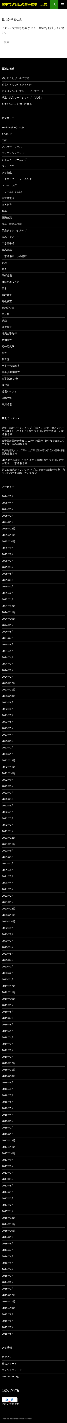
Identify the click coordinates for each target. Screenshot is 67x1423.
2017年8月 (8, 1166)
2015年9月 (8, 1314)
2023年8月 (8, 708)
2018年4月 (8, 1114)
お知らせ (7, 133)
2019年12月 (8, 985)
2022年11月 (8, 766)
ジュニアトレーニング (14, 159)
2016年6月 (8, 1256)
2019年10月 (8, 998)
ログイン (7, 1357)
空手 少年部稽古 (11, 372)
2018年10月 (8, 1075)
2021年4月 (8, 882)
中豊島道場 (8, 198)
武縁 (4, 320)
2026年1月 (8, 522)
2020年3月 (8, 966)
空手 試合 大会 (10, 378)
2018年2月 (8, 1127)
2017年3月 (8, 1198)
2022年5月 (8, 805)
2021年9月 (8, 850)
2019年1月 (8, 1056)
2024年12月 (8, 605)
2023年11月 (8, 689)
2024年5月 (8, 650)
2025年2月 (8, 592)
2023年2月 (8, 747)
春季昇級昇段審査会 (13, 440)
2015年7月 (8, 1327)
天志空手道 (8, 243)
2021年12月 (8, 837)
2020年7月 (8, 940)
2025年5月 (8, 573)
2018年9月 (8, 1082)
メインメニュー (62, 4)
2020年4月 (8, 960)
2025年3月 (8, 586)
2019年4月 (8, 1037)
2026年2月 (8, 515)
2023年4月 (8, 734)
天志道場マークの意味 (14, 256)
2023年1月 (8, 753)
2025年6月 (8, 567)
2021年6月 (8, 869)
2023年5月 (8, 728)
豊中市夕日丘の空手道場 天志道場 (26, 4)
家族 (4, 262)
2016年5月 (8, 1262)
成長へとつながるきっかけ (17, 84)
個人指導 (7, 204)
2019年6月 (8, 1024)
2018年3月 (8, 1121)
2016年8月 (8, 1243)
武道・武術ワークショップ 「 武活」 (22, 97)
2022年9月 (8, 779)
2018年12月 (8, 1063)
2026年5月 (8, 496)
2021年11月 (8, 844)
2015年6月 (8, 1333)
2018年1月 (8, 1133)
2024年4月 (8, 657)
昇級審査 (7, 301)
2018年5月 (8, 1108)
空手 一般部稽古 (11, 365)
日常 (4, 288)
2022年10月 (8, 773)
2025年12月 (8, 528)
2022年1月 (8, 831)
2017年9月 (8, 1159)
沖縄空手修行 (9, 333)
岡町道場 (7, 275)
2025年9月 (8, 547)
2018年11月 (8, 1069)
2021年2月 (8, 895)
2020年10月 (8, 921)
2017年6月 (8, 1179)
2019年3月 (8, 1043)
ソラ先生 (7, 172)
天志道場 (7, 249)
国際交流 (7, 217)
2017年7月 (8, 1172)
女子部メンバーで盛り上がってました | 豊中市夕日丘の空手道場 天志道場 (33, 431)
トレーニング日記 (12, 191)
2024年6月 (8, 644)
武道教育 (7, 327)
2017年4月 (8, 1191)
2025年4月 (8, 580)
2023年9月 (8, 702)
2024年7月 (8, 637)
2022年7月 (8, 792)
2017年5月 (8, 1185)
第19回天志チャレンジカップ (18, 469)
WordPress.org (10, 1376)
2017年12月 (8, 1140)
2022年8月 (8, 786)
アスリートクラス (12, 146)
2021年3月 (8, 889)
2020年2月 (8, 972)
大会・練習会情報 (12, 223)
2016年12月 (8, 1217)
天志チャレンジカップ (14, 230)
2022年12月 (8, 760)
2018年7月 (8, 1095)
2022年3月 (8, 818)
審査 (4, 269)
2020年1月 (8, 979)
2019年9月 (8, 1005)
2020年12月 (8, 908)
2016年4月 (8, 1269)
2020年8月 (8, 934)
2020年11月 (8, 914)
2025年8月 (8, 554)
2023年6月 (8, 721)
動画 (4, 211)
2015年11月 (8, 1301)
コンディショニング (13, 153)
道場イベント (9, 391)
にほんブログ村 (10, 1403)
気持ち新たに (9, 450)
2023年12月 (8, 683)
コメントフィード (12, 1369)
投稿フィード (9, 1363)
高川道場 (7, 404)
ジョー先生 (8, 165)
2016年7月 (8, 1249)
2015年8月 (8, 1320)
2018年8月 (8, 1088)
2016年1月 (8, 1288)
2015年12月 (8, 1294)
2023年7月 (8, 715)
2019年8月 (8, 1011)
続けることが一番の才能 (15, 78)
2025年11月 (8, 534)
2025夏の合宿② (11, 459)
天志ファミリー (10, 236)
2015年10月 (8, 1307)
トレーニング (9, 185)
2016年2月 (8, 1282)
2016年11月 (8, 1224)
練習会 (5, 384)
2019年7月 (8, 1018)
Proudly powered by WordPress (17, 1418)
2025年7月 (8, 560)
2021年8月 (8, 856)
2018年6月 (8, 1101)
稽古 (4, 352)
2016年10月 (8, 1230)
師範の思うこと (10, 281)
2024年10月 (8, 618)
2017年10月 (8, 1153)
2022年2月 (8, 824)
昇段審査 (7, 294)
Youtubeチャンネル (13, 127)
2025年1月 (8, 599)
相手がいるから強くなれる (17, 103)
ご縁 (4, 140)
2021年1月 (8, 902)
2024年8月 (8, 631)
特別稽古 (7, 339)
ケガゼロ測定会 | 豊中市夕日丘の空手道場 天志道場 (33, 471)
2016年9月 (8, 1237)
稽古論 (5, 359)
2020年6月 (8, 947)
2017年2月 (8, 1204)
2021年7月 (8, 863)
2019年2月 (8, 1050)
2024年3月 (8, 663)
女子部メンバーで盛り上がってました (23, 91)
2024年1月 (8, 676)
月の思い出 (8, 307)
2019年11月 (8, 992)
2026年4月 (8, 502)
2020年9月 (8, 927)
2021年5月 (8, 876)
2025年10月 (8, 541)
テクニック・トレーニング (17, 178)
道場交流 (7, 397)
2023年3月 (8, 741)
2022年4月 (8, 811)
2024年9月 (8, 625)
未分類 (5, 314)
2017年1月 (8, 1211)
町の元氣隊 (8, 346)
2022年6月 (8, 799)
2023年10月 (8, 695)
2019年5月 (8, 1030)
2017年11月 (8, 1146)
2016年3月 (8, 1275)
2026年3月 (8, 509)
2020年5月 (8, 953)
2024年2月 (8, 670)
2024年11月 (8, 612)
